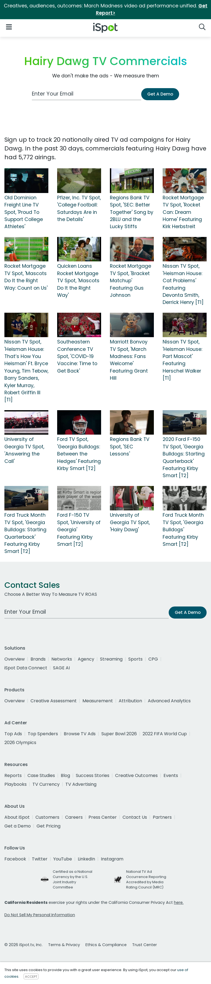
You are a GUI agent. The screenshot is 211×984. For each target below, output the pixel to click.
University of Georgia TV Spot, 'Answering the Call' (24, 450)
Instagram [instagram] (112, 859)
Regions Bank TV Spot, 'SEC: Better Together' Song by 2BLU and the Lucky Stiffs (131, 212)
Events (170, 775)
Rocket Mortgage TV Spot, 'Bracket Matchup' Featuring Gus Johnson (130, 280)
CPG (153, 659)
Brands (38, 659)
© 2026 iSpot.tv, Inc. (23, 944)
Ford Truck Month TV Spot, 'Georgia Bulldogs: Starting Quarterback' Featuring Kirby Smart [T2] (25, 533)
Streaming (111, 659)
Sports (135, 659)
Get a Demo (17, 826)
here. (179, 902)
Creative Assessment (53, 701)
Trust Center (144, 944)
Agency (86, 659)
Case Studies (41, 775)
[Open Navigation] (9, 27)
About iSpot (17, 817)
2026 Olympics (20, 742)
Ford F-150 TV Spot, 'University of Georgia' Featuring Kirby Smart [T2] (79, 529)
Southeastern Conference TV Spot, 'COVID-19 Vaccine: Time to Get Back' (77, 356)
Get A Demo (160, 94)
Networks (61, 659)
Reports (13, 775)
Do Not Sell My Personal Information (39, 915)
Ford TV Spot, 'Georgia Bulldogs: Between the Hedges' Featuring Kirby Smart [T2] (79, 454)
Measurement (97, 701)
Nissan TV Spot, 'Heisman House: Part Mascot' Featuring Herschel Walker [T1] (182, 360)
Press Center (102, 817)
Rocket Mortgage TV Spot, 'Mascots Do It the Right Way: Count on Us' (26, 277)
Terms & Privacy (64, 944)
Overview (14, 659)
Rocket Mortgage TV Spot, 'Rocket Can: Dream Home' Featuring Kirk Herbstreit (183, 212)
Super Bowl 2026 (119, 734)
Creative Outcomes (136, 775)
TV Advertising (80, 784)
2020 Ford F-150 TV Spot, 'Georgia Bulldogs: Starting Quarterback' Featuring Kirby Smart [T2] (184, 457)
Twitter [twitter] (40, 859)
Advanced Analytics (169, 701)
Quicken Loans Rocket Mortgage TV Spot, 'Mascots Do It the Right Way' (78, 280)
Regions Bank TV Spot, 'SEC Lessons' (129, 446)
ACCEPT (31, 976)
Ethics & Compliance (106, 944)
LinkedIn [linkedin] (86, 859)
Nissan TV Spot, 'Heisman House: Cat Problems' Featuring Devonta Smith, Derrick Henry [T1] (183, 284)
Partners (162, 817)
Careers (74, 817)
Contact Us (135, 817)
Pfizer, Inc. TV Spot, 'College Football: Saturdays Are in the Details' (79, 208)
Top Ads (13, 734)
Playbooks (15, 784)
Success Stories (92, 775)
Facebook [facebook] (15, 859)
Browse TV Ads (80, 734)
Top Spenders (43, 734)
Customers (47, 817)
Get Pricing (48, 826)
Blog (65, 775)
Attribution (130, 701)
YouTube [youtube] (62, 859)
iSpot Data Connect (25, 668)
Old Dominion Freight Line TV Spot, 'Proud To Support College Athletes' (23, 212)
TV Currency (46, 784)
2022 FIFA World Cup (165, 734)
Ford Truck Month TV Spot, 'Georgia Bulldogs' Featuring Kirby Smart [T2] (183, 529)
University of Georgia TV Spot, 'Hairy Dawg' (130, 522)
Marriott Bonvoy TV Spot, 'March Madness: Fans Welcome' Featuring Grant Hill (129, 360)
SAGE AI (61, 668)
